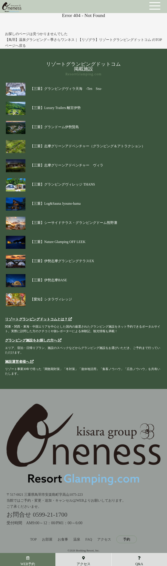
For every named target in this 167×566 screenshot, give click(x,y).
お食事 (63, 539)
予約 (126, 539)
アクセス (104, 539)
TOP (33, 539)
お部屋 (47, 539)
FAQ (88, 539)
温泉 (76, 539)
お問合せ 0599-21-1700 (37, 514)
